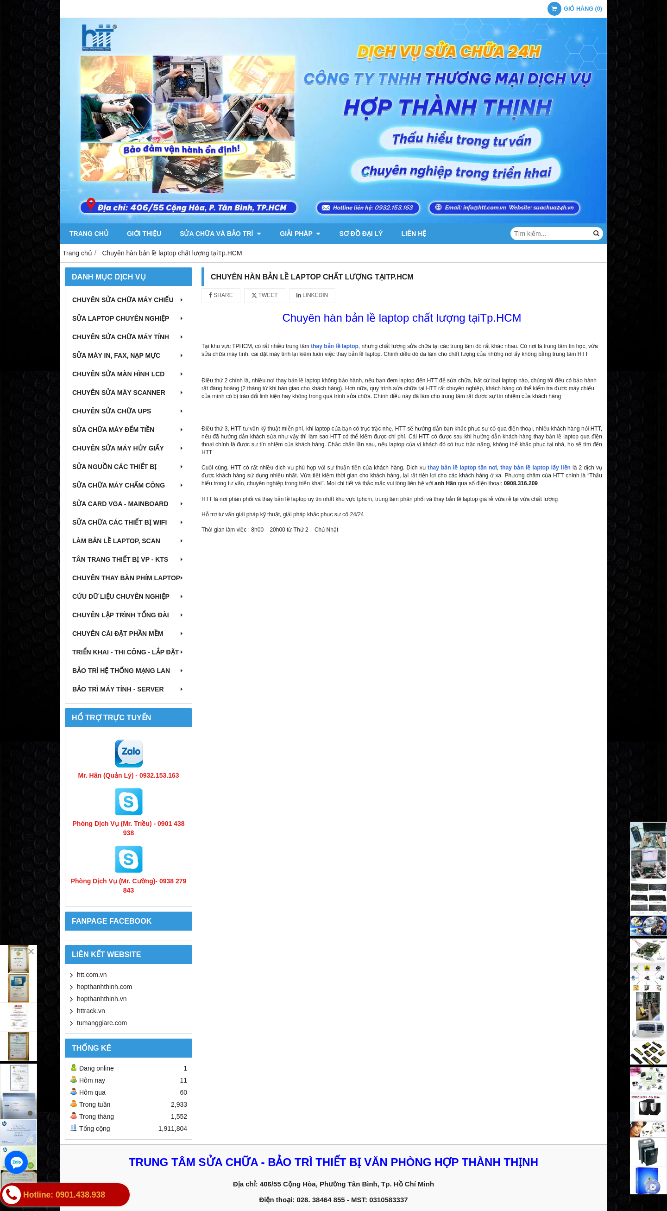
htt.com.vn (92, 974)
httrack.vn (91, 1010)
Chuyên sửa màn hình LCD (128, 374)
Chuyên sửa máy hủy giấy (128, 448)
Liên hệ (413, 233)
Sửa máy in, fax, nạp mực (128, 355)
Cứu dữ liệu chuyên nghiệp (128, 596)
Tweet (265, 295)
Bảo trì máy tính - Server (128, 689)
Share (221, 295)
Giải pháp (300, 233)
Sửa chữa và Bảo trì (220, 233)
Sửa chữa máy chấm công (128, 485)
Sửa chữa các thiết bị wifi (128, 522)
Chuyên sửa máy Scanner (128, 392)
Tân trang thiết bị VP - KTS (128, 559)
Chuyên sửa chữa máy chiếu (128, 300)
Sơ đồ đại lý (361, 233)
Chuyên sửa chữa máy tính (128, 337)
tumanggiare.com (102, 1023)
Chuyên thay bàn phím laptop (128, 578)
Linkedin (312, 295)
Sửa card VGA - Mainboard (128, 503)
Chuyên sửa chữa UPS (128, 411)
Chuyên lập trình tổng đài (128, 615)
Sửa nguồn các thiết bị (128, 466)
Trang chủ (88, 233)
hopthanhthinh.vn (101, 998)
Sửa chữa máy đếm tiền (128, 429)
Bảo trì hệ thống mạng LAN (128, 670)
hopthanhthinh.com (104, 986)
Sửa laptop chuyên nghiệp (128, 318)
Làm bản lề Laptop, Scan (128, 541)
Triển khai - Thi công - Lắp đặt (128, 652)
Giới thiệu (144, 233)
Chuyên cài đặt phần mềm (128, 633)
